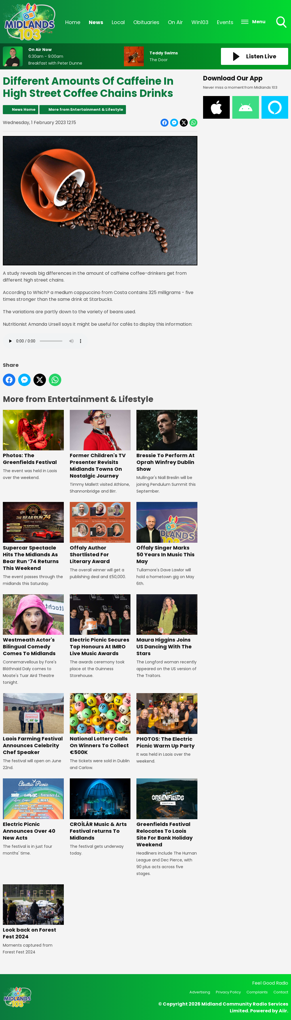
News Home (23, 109)
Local (118, 22)
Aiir (283, 1011)
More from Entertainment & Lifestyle (85, 109)
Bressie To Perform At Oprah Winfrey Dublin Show (166, 441)
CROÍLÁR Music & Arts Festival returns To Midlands (100, 810)
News (96, 22)
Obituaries (146, 22)
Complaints (257, 992)
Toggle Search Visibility (282, 22)
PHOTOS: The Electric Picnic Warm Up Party (166, 721)
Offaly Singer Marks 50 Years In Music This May (166, 533)
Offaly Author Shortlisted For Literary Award (100, 533)
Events (225, 22)
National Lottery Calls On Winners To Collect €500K (100, 724)
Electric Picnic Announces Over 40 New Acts (33, 810)
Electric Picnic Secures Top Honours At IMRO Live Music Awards (100, 625)
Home (72, 22)
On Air (175, 22)
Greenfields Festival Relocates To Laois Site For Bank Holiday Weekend (166, 813)
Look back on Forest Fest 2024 (33, 912)
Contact (280, 992)
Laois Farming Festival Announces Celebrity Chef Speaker (33, 724)
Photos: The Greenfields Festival (33, 438)
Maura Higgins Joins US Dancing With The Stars (166, 625)
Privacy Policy (228, 992)
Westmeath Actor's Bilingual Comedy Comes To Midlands (33, 625)
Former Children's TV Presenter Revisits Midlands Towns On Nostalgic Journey (100, 445)
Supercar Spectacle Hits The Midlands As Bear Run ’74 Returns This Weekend (33, 537)
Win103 (199, 22)
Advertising (199, 992)
